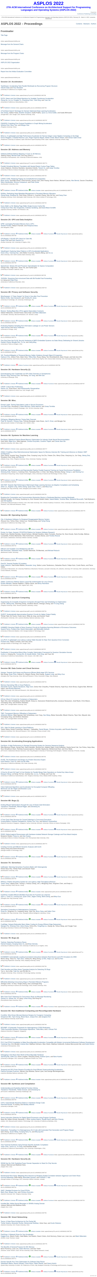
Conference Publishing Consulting (86, 14)
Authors (93, 24)
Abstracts (86, 24)
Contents (79, 24)
